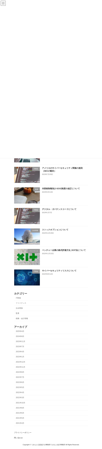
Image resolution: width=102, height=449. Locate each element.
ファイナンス (21, 303)
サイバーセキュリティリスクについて (59, 270)
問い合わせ (18, 438)
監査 (17, 313)
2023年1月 (20, 357)
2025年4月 (20, 331)
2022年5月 (20, 387)
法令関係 (19, 308)
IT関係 (18, 298)
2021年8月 (20, 408)
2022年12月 (20, 362)
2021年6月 (20, 413)
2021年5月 (20, 418)
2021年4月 (20, 423)
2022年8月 (20, 372)
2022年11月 (20, 367)
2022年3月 (20, 398)
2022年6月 (20, 382)
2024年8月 (20, 336)
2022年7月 (20, 377)
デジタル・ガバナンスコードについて (59, 209)
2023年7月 (20, 347)
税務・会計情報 (22, 318)
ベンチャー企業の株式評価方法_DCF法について (64, 250)
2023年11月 (20, 341)
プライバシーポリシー (22, 433)
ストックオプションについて (55, 229)
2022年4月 (20, 392)
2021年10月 (20, 403)
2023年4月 (20, 352)
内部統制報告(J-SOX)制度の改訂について (61, 188)
